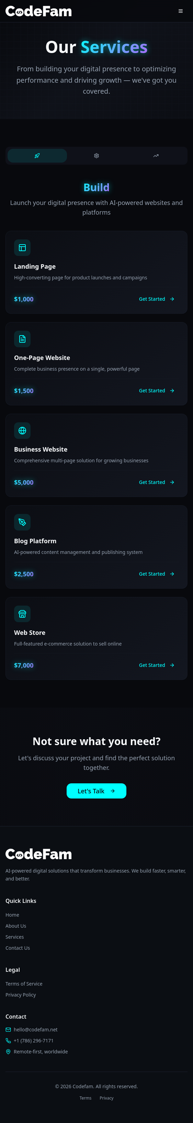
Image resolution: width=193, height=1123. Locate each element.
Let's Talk (96, 791)
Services (14, 937)
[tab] (37, 156)
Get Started (157, 299)
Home (12, 914)
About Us (15, 926)
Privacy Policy (20, 994)
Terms (86, 1098)
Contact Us (17, 948)
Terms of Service (24, 983)
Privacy (106, 1098)
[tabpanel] (96, 430)
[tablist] (96, 156)
